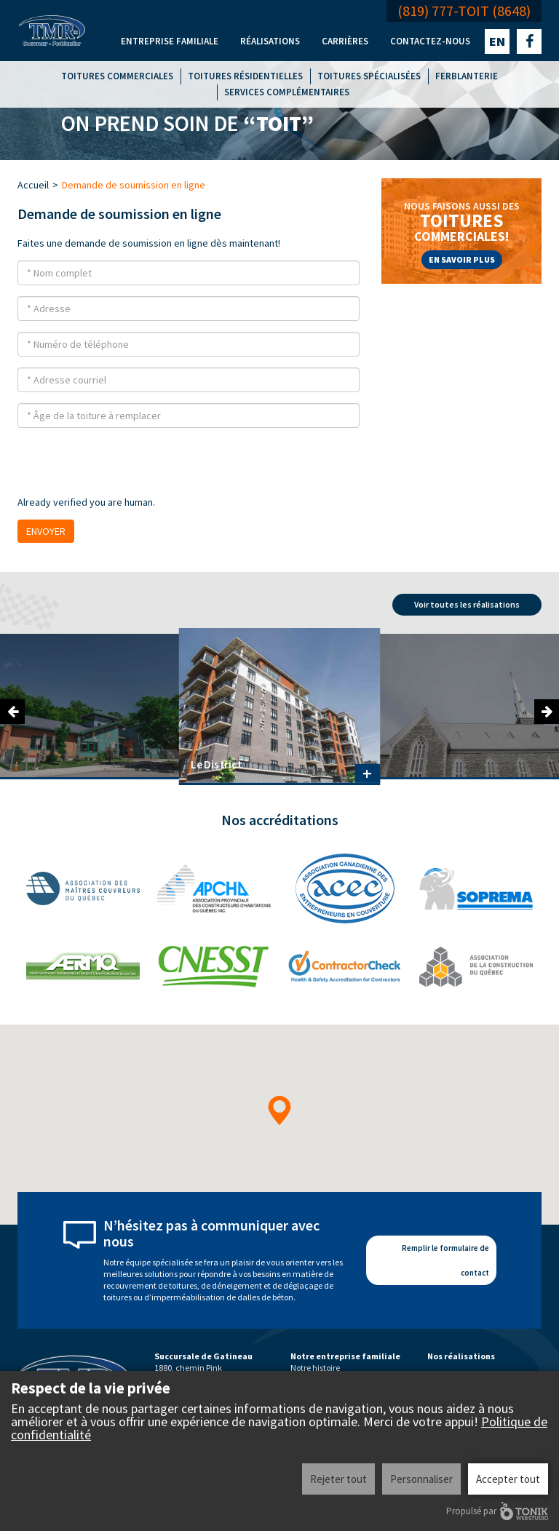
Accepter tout (508, 1479)
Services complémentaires (286, 92)
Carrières (345, 41)
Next (546, 711)
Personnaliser (421, 1479)
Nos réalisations (461, 1356)
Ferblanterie (466, 76)
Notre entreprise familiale (345, 1356)
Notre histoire (315, 1367)
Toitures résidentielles (245, 76)
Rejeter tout (338, 1479)
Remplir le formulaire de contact (445, 1260)
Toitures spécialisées (369, 76)
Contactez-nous (430, 41)
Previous (12, 711)
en (497, 41)
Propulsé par (497, 1511)
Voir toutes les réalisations (467, 604)
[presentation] (128, 467)
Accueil (33, 184)
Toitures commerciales (117, 76)
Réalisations (270, 41)
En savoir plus (462, 259)
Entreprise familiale (169, 41)
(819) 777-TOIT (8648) (464, 10)
